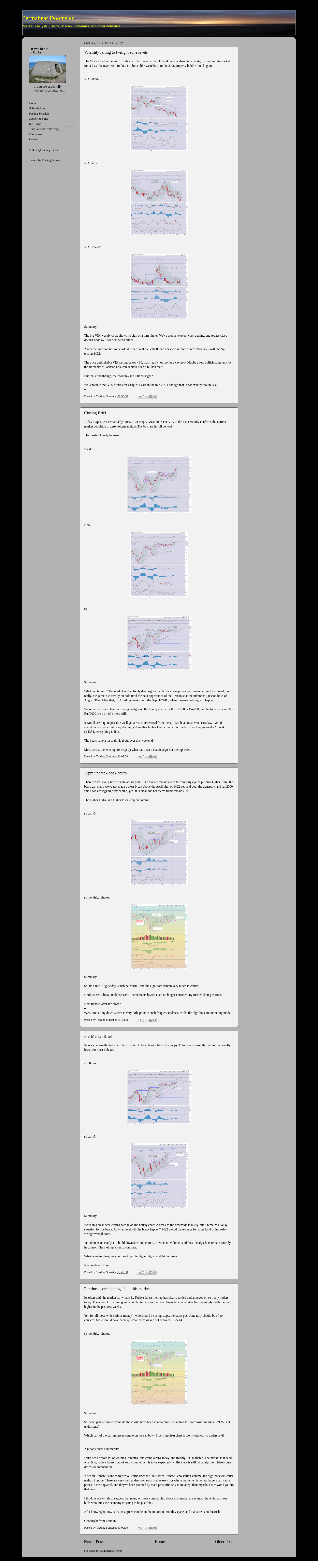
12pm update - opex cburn (105, 773)
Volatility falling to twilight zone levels (116, 52)
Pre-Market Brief (98, 1036)
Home (160, 1541)
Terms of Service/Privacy (44, 129)
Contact (33, 139)
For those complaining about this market (117, 1289)
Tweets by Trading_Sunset (44, 160)
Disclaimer (35, 134)
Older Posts (224, 1541)
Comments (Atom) (111, 1550)
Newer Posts (94, 1541)
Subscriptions (37, 108)
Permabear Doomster (48, 18)
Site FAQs (35, 123)
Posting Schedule (39, 113)
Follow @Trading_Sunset (44, 150)
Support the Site (38, 118)
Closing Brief (95, 413)
